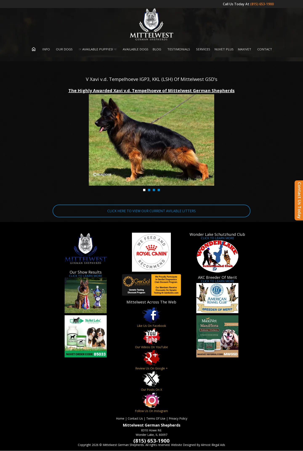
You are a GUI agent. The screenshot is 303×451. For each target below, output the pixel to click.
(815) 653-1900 (262, 4)
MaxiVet (244, 49)
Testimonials (177, 49)
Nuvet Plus (224, 49)
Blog (157, 49)
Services (202, 49)
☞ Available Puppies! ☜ (97, 49)
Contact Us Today (299, 200)
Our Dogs (63, 49)
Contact (263, 49)
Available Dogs (134, 49)
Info (45, 49)
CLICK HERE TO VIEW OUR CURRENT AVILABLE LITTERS (151, 211)
